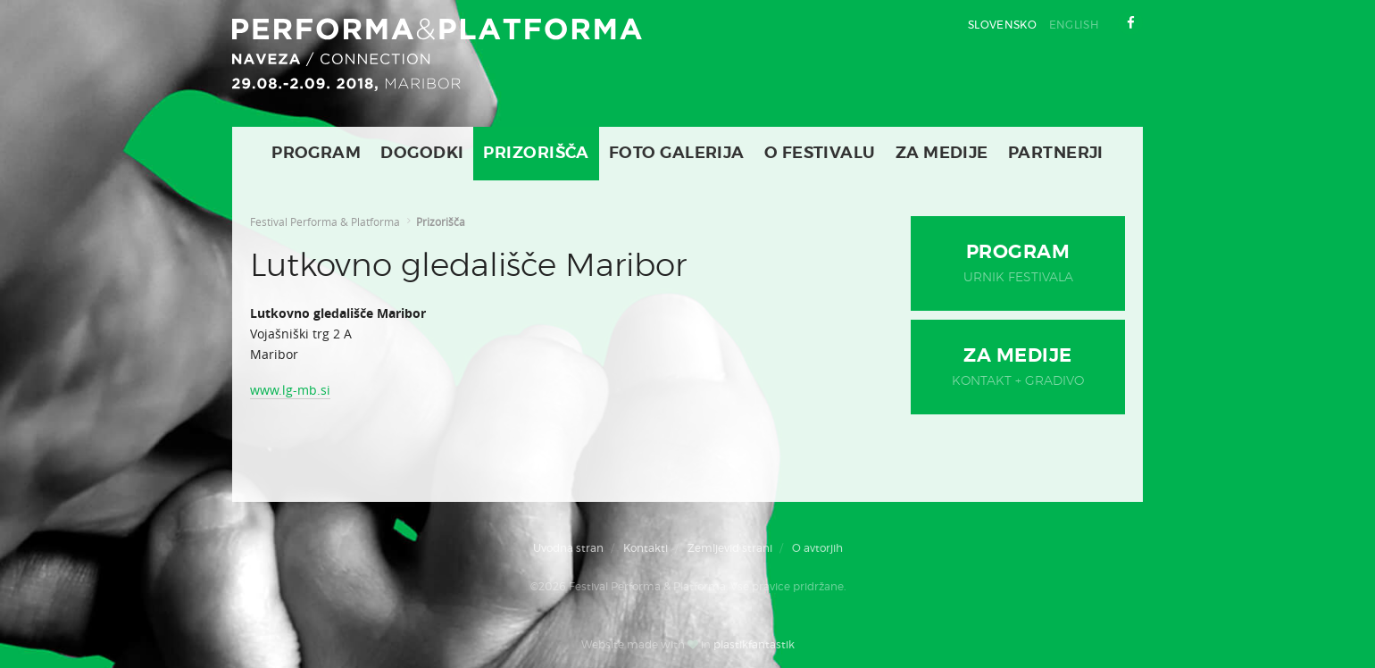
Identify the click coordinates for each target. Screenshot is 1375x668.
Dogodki (421, 154)
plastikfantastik (754, 644)
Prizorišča (536, 154)
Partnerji (1056, 154)
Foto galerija (677, 154)
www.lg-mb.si (290, 389)
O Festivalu (820, 154)
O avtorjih (817, 548)
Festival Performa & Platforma (325, 221)
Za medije (942, 154)
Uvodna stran (568, 548)
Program (316, 154)
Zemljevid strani (730, 548)
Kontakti (645, 548)
